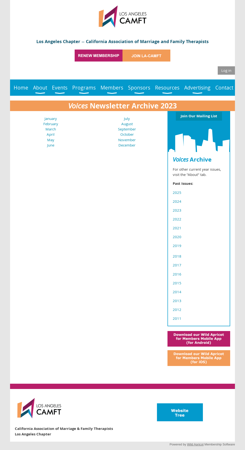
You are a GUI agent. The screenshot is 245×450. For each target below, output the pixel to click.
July (127, 118)
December (126, 145)
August (127, 123)
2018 (177, 256)
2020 (177, 236)
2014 (177, 291)
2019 (177, 245)
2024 (177, 201)
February (50, 123)
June (50, 145)
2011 (177, 318)
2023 (177, 210)
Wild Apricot (195, 444)
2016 (177, 274)
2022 (177, 219)
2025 (177, 192)
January (51, 118)
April (51, 134)
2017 (177, 265)
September (127, 129)
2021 (177, 227)
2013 (177, 300)
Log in (226, 70)
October (127, 134)
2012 (177, 309)
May (50, 139)
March (50, 129)
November (127, 139)
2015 (177, 283)
